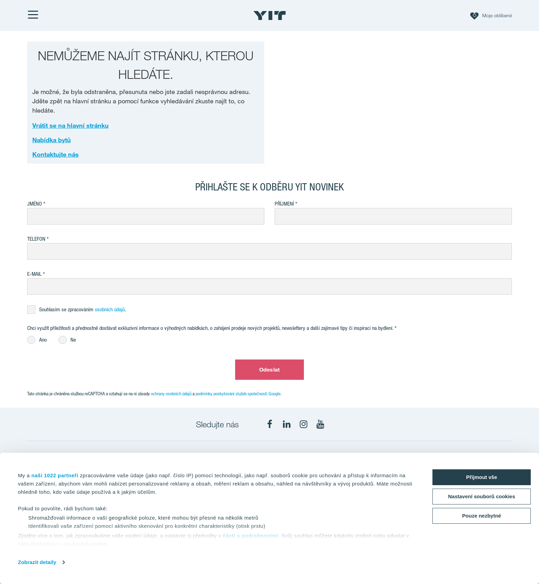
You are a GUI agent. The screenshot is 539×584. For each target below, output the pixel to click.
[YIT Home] (269, 15)
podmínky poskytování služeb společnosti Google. (239, 393)
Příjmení (284, 203)
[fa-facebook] (269, 424)
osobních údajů (110, 309)
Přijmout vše (481, 477)
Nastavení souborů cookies (481, 496)
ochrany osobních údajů (171, 393)
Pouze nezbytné (481, 516)
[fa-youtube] (320, 424)
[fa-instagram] (303, 424)
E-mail (34, 274)
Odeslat (269, 369)
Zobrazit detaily (37, 562)
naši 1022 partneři (54, 475)
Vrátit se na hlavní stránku (70, 125)
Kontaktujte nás (55, 154)
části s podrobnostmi (250, 536)
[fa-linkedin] (286, 424)
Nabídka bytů (51, 140)
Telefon (36, 239)
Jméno (34, 203)
